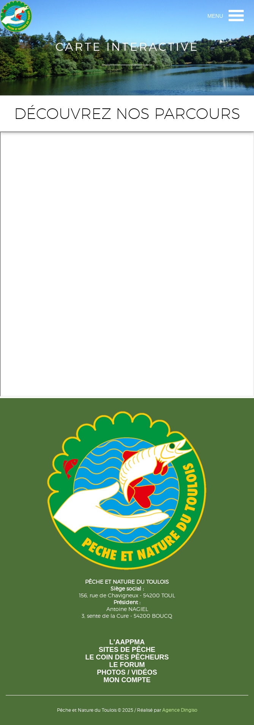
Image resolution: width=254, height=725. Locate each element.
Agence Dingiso (179, 710)
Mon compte (127, 680)
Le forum (127, 665)
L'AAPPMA (127, 642)
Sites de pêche (127, 649)
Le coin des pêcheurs (127, 657)
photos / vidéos (127, 672)
